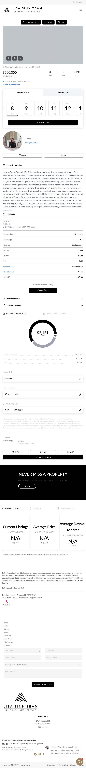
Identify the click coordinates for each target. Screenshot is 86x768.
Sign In (77, 2)
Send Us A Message (43, 684)
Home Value (8, 639)
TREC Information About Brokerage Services (17, 750)
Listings (6, 626)
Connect (7, 645)
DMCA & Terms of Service (67, 765)
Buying (6, 629)
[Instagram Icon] (38, 754)
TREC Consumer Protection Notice (14, 747)
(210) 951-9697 (43, 727)
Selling (6, 632)
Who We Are (8, 642)
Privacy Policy (51, 765)
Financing (7, 635)
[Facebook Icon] (34, 754)
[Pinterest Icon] (43, 754)
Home (6, 623)
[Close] (81, 746)
